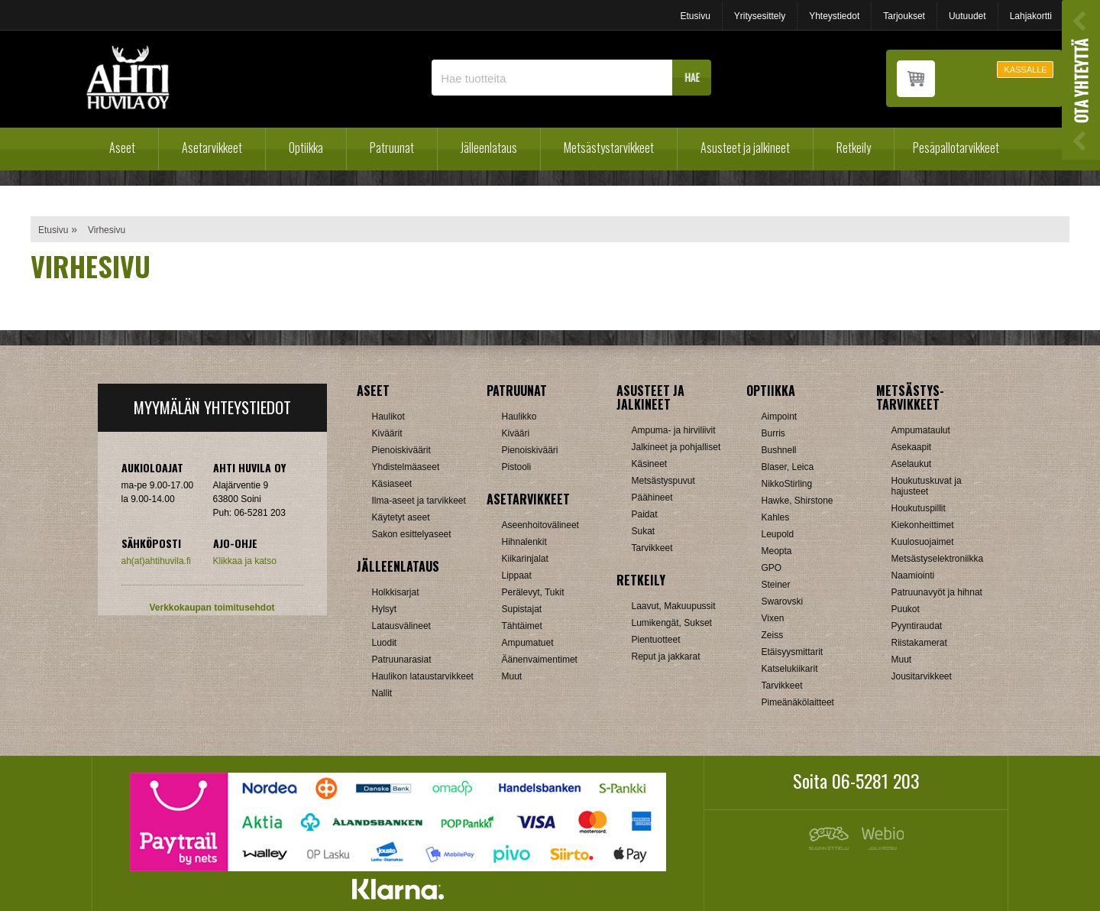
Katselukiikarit (790, 668)
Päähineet (652, 497)
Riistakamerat (919, 642)
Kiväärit (387, 433)
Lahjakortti (1031, 16)
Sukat (643, 531)
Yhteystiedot (834, 16)
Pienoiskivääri (530, 450)
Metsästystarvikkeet (609, 147)
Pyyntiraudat (917, 626)
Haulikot (388, 416)
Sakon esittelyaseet (411, 534)
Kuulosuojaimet (922, 542)
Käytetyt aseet (401, 517)
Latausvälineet (401, 626)
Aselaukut (911, 464)
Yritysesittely (759, 16)
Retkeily (853, 147)
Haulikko (519, 416)
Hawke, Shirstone (797, 500)
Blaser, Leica (788, 467)
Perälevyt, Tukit (533, 592)
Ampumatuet (528, 642)
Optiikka (306, 147)
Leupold (778, 534)
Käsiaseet (392, 483)
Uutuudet (967, 16)
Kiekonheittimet (922, 525)
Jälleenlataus (489, 147)
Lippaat (517, 575)
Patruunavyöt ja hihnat (936, 592)
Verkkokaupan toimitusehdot (211, 607)
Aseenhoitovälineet (540, 525)
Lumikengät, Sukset (672, 623)
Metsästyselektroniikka (937, 558)
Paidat (645, 514)
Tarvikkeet (652, 548)
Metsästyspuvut (663, 480)
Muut (512, 676)
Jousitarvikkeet (921, 676)
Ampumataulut (920, 430)
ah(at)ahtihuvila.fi (156, 561)
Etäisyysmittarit (792, 652)
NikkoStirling (787, 483)
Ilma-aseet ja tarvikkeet (419, 500)
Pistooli (517, 467)
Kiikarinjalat (525, 558)
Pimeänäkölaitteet (798, 702)
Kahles (776, 517)
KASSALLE (1025, 69)
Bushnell (779, 450)
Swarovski (783, 601)
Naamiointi (913, 575)
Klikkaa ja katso (245, 561)
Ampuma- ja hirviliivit (674, 430)
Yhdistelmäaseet (406, 467)
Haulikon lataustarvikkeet (423, 676)
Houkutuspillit (918, 508)
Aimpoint (780, 416)
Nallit (382, 693)
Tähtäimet (522, 626)
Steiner (776, 584)
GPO (772, 567)
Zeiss (773, 635)
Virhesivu (106, 230)
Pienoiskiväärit (401, 450)
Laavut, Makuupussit (674, 606)
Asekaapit (911, 447)
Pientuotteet (656, 639)
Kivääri (516, 433)
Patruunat (392, 147)
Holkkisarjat (395, 592)
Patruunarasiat (402, 659)
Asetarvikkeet (212, 147)
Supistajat (522, 609)
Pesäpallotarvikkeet (956, 147)
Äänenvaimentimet (540, 659)
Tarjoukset (904, 16)
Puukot (905, 609)
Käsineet (650, 464)
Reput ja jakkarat (666, 656)
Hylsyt (384, 609)
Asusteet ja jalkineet (745, 147)
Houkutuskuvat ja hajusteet (926, 486)
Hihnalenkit (524, 542)
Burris (773, 433)
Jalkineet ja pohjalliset (676, 447)
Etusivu (695, 16)
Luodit (384, 642)
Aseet (122, 147)
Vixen (773, 618)
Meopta (777, 551)
